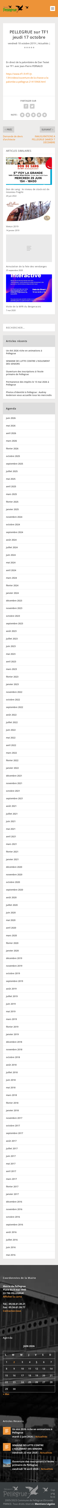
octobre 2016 (13, 1216)
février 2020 (12, 943)
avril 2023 (11, 661)
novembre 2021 (14, 783)
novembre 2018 (14, 1049)
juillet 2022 (12, 722)
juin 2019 (11, 1003)
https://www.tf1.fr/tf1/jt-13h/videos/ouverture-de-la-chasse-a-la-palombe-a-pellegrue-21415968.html (27, 77)
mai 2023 (10, 653)
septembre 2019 (14, 981)
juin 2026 (11, 418)
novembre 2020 (14, 874)
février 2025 (12, 501)
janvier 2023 (12, 684)
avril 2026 (11, 433)
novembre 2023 (14, 608)
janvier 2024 (12, 593)
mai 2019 (10, 1011)
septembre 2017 (14, 1133)
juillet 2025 (12, 471)
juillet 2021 (12, 813)
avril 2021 (11, 836)
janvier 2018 (12, 1110)
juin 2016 (11, 1247)
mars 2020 (11, 935)
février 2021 (12, 851)
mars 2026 (11, 440)
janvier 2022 (12, 767)
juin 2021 (11, 821)
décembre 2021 (14, 775)
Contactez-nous (12, 1310)
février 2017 (12, 1186)
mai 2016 (10, 1254)
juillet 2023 (12, 638)
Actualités (43, 43)
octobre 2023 (13, 615)
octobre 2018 (13, 1057)
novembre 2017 (14, 1117)
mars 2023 (11, 669)
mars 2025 (11, 494)
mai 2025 (10, 478)
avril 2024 (11, 570)
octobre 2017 (13, 1125)
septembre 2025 (14, 463)
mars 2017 (11, 1178)
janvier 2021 (12, 859)
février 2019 (12, 1026)
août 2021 (11, 806)
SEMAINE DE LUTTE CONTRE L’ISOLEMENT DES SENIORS (28, 362)
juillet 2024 (12, 547)
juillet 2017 (12, 1148)
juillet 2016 (12, 1239)
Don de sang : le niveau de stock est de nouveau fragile (27, 191)
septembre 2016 (14, 1224)
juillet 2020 (12, 905)
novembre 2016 (14, 1209)
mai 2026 (10, 425)
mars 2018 (11, 1095)
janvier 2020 (12, 950)
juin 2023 (11, 646)
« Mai (6, 1394)
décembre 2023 (14, 600)
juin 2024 (11, 554)
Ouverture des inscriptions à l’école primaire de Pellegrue (24, 373)
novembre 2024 (14, 516)
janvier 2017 (12, 1194)
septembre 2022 (14, 707)
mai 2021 (10, 828)
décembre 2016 (14, 1201)
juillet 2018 (12, 1072)
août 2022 (11, 714)
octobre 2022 (13, 699)
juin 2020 (11, 912)
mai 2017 (10, 1163)
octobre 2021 (13, 790)
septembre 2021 (14, 798)
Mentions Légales (45, 1503)
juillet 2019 (12, 996)
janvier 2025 (12, 509)
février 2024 (12, 585)
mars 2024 (11, 577)
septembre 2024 (14, 532)
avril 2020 (11, 927)
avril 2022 (11, 745)
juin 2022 (11, 729)
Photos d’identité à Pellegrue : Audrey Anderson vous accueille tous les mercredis (29, 393)
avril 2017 (11, 1171)
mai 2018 (10, 1087)
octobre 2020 (13, 882)
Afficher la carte (12, 1296)
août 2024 (11, 539)
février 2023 (12, 676)
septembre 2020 (14, 889)
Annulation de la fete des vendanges (26, 266)
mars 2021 (11, 844)
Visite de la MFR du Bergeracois (23, 306)
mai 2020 (10, 920)
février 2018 (12, 1102)
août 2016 (11, 1232)
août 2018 (11, 1064)
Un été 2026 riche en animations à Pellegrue (24, 352)
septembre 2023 (14, 623)
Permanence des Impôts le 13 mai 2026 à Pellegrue (27, 383)
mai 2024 (10, 562)
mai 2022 (10, 737)
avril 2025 (11, 486)
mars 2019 (11, 1019)
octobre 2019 (13, 973)
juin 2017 (11, 1156)
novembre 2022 (14, 692)
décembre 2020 (14, 866)
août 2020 (11, 897)
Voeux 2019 (12, 226)
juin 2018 (11, 1079)
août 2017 (11, 1140)
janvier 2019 (12, 1034)
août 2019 (11, 988)
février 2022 (12, 760)
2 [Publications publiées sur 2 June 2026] (14, 1362)
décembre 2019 (14, 958)
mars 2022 (11, 752)
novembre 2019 (14, 965)
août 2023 (11, 631)
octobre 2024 (13, 524)
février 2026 (12, 448)
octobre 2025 (13, 456)
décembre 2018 (14, 1041)
